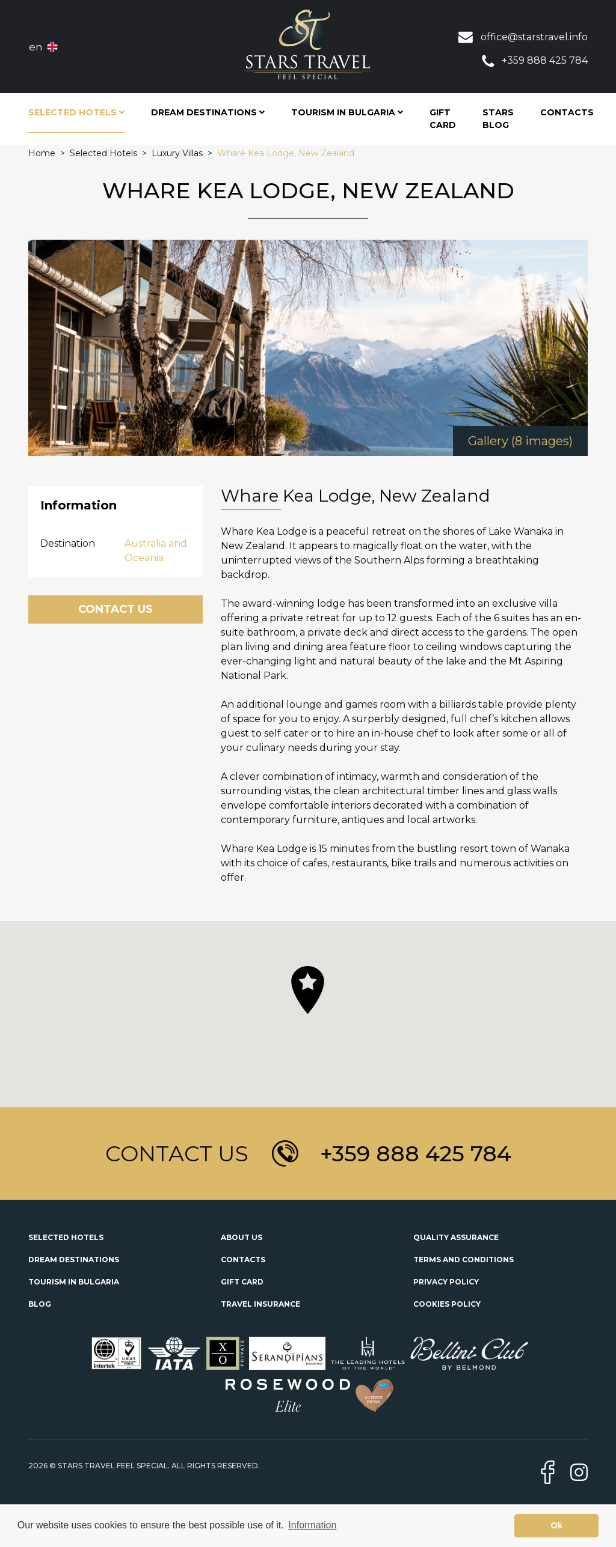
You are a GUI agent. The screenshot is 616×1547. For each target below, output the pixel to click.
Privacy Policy (446, 1281)
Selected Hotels (65, 1237)
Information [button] (312, 1525)
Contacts (567, 112)
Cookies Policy (447, 1303)
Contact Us (115, 609)
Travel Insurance (260, 1303)
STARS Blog (498, 118)
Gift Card (443, 118)
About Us (241, 1237)
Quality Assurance (456, 1237)
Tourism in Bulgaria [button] (347, 112)
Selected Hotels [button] (76, 112)
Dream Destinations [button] (208, 112)
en (36, 47)
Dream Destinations (73, 1259)
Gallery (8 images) (520, 441)
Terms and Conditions (463, 1259)
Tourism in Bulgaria (73, 1281)
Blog (39, 1303)
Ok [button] (556, 1525)
